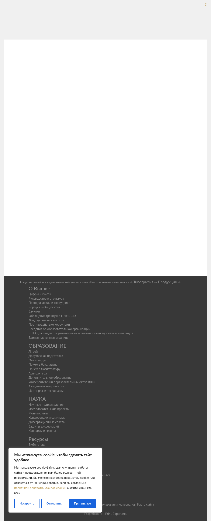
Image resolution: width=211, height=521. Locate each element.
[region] (55, 480)
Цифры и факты (39, 294)
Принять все (82, 503)
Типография (143, 282)
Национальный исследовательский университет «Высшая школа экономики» (74, 282)
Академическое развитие (46, 386)
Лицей (33, 351)
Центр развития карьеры (45, 390)
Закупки (34, 311)
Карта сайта (145, 504)
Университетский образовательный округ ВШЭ (61, 382)
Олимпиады (37, 360)
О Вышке (39, 288)
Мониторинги (38, 413)
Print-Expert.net (116, 514)
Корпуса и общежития (44, 307)
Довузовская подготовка (45, 356)
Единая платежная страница (48, 337)
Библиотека (36, 444)
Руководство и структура (46, 298)
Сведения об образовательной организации (59, 329)
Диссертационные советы (46, 422)
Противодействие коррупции (49, 324)
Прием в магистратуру (44, 369)
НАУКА (37, 399)
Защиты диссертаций (43, 426)
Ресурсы (38, 439)
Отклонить (54, 503)
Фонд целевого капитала (46, 320)
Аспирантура (37, 373)
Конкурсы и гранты (42, 430)
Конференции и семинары (46, 417)
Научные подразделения (45, 404)
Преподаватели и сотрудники (49, 302)
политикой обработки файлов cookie (39, 487)
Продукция (167, 282)
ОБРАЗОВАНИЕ (47, 346)
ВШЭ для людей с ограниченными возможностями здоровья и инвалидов (80, 333)
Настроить (27, 503)
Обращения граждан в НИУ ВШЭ (52, 316)
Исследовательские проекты (48, 409)
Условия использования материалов (110, 504)
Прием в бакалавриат (43, 364)
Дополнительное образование (49, 377)
